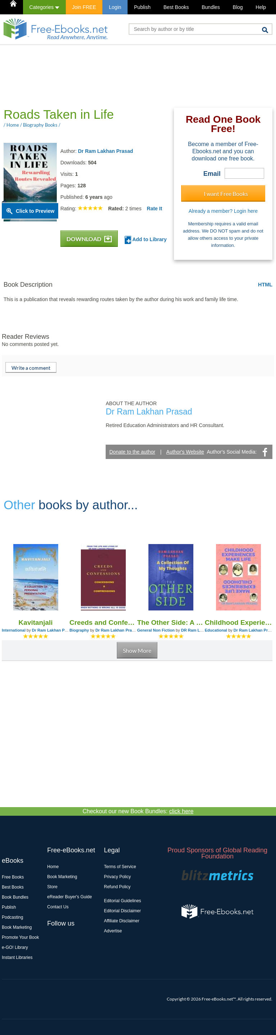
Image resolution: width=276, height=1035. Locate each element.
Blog (238, 7)
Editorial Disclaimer (122, 910)
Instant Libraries (17, 957)
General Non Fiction (156, 630)
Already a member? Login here (223, 211)
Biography (79, 630)
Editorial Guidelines (122, 900)
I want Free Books (226, 193)
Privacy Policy (117, 876)
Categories (44, 7)
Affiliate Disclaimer (121, 920)
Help (261, 7)
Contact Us (57, 906)
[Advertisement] (132, 76)
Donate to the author (132, 452)
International (14, 630)
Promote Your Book (20, 937)
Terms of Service (120, 866)
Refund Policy (117, 886)
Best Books (176, 7)
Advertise (113, 930)
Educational (216, 630)
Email (212, 173)
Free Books (13, 877)
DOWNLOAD (89, 238)
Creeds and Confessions (103, 622)
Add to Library (146, 240)
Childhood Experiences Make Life (238, 622)
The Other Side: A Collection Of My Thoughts (171, 622)
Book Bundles (15, 897)
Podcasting (12, 917)
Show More (137, 650)
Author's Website (185, 452)
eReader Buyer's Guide (69, 896)
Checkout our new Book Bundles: (138, 811)
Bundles (211, 7)
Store (52, 886)
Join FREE (84, 7)
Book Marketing (17, 927)
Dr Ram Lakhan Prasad (105, 151)
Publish (142, 7)
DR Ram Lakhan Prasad (203, 630)
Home (53, 866)
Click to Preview (35, 211)
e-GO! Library (15, 947)
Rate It (154, 208)
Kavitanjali (36, 622)
